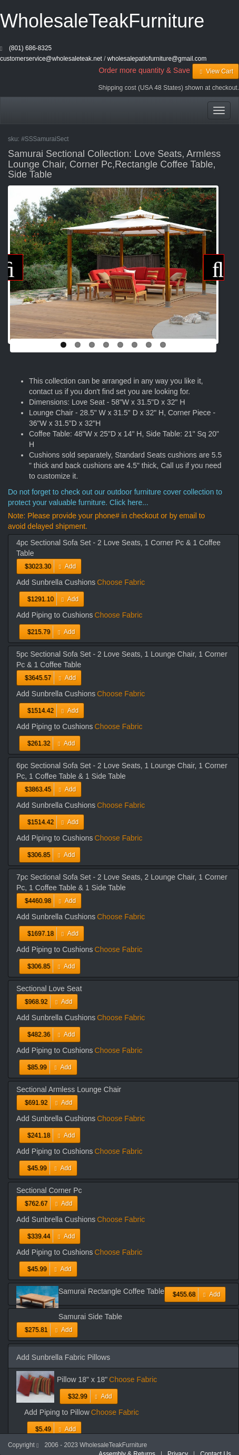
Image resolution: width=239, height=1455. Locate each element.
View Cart (215, 71)
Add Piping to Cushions (54, 615)
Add (49, 566)
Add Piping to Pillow (56, 1412)
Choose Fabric (121, 582)
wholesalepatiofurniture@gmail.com (157, 58)
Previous (12, 267)
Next (213, 267)
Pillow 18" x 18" (82, 1379)
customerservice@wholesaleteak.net (51, 58)
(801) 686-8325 (30, 48)
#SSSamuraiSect (45, 139)
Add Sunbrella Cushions (55, 582)
